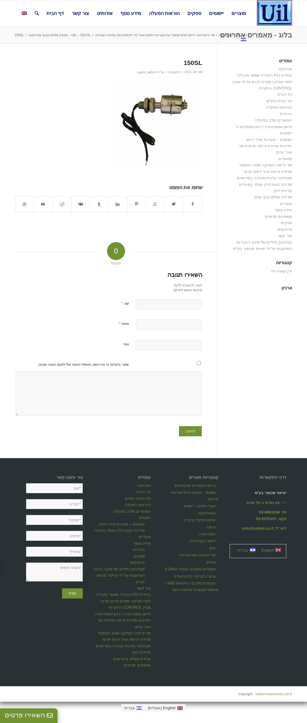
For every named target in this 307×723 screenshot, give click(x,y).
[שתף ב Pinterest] (136, 204)
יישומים (286, 133)
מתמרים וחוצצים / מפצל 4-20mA (190, 569)
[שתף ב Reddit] (62, 204)
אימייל (123, 323)
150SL (193, 62)
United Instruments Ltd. (263, 694)
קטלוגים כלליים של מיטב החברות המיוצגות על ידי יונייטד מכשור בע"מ (117, 575)
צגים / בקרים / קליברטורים (195, 576)
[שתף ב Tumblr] (99, 204)
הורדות (286, 114)
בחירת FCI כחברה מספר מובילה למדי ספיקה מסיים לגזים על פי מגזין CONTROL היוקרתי (262, 81)
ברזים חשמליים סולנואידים (195, 486)
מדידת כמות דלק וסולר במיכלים (265, 184)
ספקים (286, 223)
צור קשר (285, 235)
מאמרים (285, 159)
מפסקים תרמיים (278, 216)
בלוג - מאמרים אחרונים (256, 35)
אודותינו (285, 69)
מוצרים (286, 203)
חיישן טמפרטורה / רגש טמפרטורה (264, 126)
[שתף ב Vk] (80, 204)
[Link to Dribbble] (24, 204)
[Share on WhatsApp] (155, 204)
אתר (126, 344)
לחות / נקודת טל (203, 541)
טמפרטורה (207, 534)
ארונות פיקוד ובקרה (200, 520)
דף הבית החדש (279, 101)
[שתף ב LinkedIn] (118, 204)
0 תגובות (174, 72)
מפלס (211, 562)
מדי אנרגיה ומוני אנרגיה (197, 555)
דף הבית (285, 94)
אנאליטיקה (207, 513)
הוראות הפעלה (279, 107)
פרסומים (285, 229)
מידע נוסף (283, 210)
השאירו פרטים (29, 715)
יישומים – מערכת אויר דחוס (269, 139)
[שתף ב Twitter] (174, 204)
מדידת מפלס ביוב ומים (273, 197)
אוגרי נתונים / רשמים (200, 506)
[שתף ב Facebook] (192, 204)
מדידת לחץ (282, 191)
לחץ (212, 548)
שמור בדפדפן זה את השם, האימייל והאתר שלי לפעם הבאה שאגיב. (83, 364)
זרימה (211, 527)
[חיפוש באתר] (37, 13)
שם (125, 303)
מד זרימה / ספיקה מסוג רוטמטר (265, 165)
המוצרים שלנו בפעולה (273, 120)
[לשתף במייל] (43, 204)
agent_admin (147, 72)
